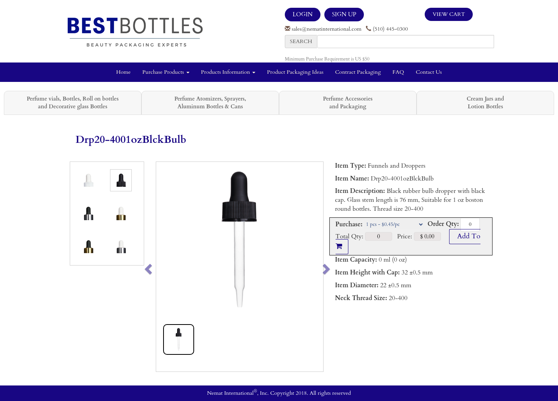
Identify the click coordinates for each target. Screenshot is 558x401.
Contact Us (429, 72)
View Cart (448, 14)
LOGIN (303, 14)
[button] (164, 266)
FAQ (398, 72)
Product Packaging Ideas (295, 72)
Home (123, 72)
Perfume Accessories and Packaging (347, 102)
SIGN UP (344, 14)
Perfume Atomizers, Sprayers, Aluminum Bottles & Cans (210, 102)
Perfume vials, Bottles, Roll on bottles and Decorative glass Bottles (73, 102)
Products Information (228, 72)
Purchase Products (165, 72)
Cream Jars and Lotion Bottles (485, 102)
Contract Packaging (358, 72)
